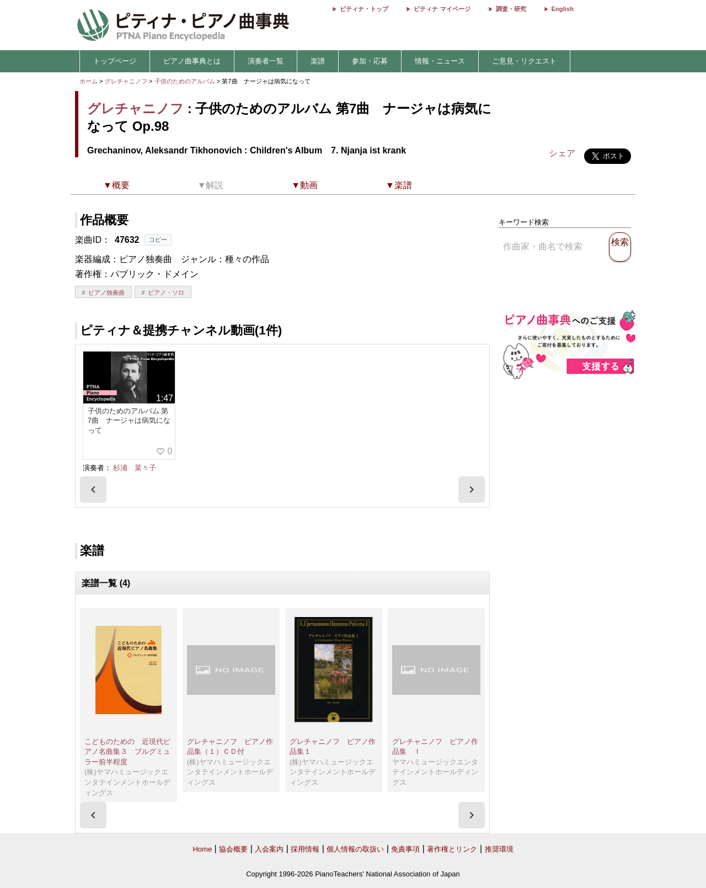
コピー (158, 239)
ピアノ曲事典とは (192, 61)
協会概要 (233, 849)
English (563, 9)
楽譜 (318, 61)
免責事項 (405, 849)
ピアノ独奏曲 (106, 292)
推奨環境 (499, 849)
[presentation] (93, 489)
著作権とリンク (452, 849)
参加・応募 (370, 61)
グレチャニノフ (126, 81)
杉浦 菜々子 (134, 468)
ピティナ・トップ (364, 9)
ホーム (88, 81)
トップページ (114, 61)
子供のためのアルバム (185, 81)
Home (202, 849)
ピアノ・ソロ (166, 292)
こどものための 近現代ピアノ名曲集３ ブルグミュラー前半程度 (127, 751)
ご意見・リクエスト (524, 61)
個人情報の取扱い (355, 849)
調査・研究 (511, 9)
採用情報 (305, 849)
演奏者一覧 (266, 61)
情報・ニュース (440, 61)
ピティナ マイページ (442, 9)
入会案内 (269, 849)
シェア (562, 153)
